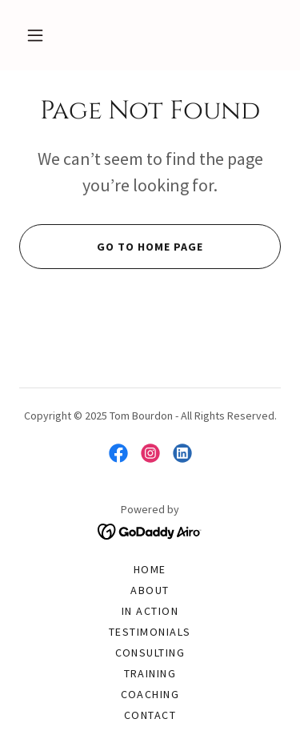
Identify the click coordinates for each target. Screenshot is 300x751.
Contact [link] (150, 715)
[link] (118, 453)
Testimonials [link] (150, 631)
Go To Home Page (111, 246)
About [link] (150, 590)
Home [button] (150, 569)
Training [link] (150, 673)
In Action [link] (150, 611)
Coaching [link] (150, 694)
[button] (35, 35)
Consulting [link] (150, 652)
